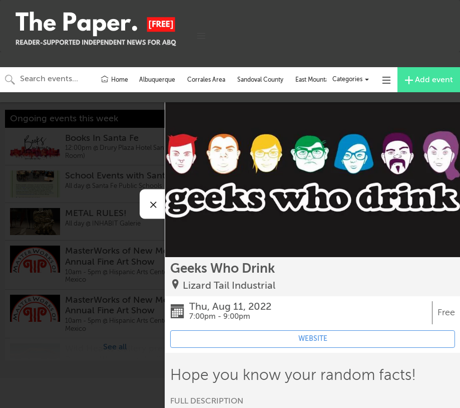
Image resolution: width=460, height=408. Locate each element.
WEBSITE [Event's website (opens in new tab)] (312, 338)
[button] (201, 36)
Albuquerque (157, 79)
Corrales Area (206, 79)
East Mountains (315, 79)
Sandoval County (260, 79)
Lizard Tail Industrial (229, 285)
